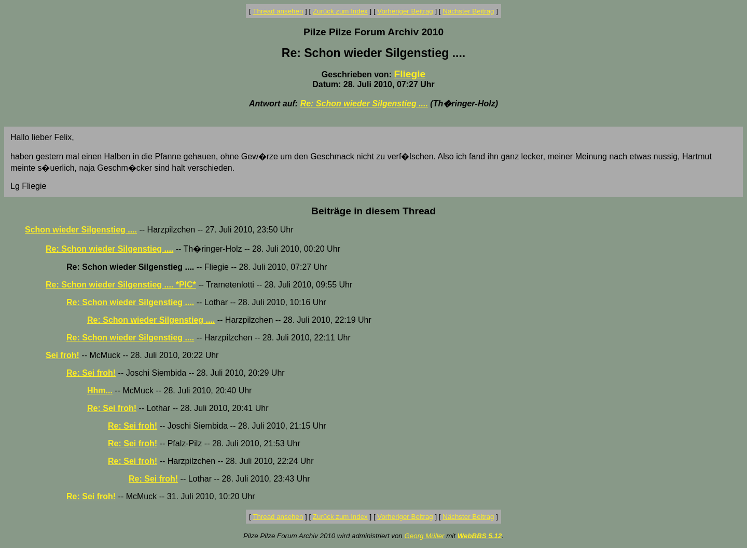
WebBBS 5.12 (480, 536)
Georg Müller (424, 536)
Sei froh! (62, 355)
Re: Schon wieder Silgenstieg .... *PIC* (121, 284)
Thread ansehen (278, 11)
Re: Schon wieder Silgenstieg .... (364, 103)
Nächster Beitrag (468, 11)
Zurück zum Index (340, 11)
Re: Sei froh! (91, 372)
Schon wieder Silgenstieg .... (81, 229)
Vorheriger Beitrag (405, 11)
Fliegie (409, 73)
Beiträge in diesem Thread (373, 211)
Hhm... (100, 390)
